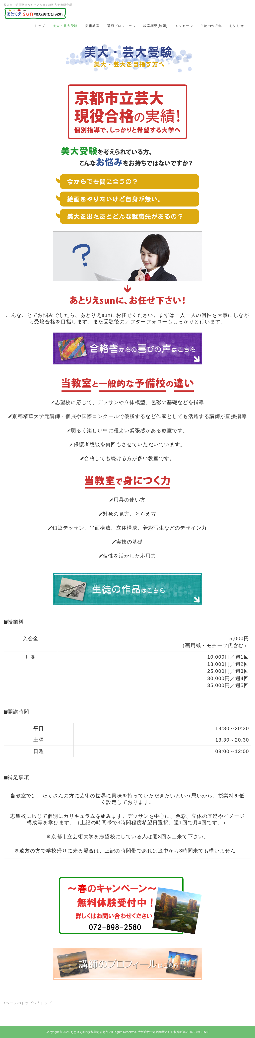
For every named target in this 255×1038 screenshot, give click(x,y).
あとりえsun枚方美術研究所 (89, 1032)
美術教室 (92, 26)
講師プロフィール (121, 26)
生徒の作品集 (211, 26)
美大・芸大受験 (65, 26)
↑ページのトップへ (20, 1003)
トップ (39, 26)
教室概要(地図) (155, 26)
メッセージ (184, 26)
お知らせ (236, 26)
